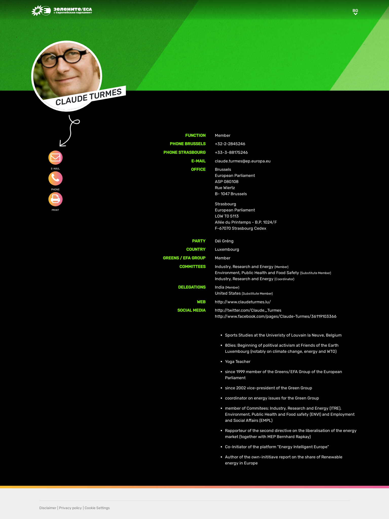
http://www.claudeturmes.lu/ (243, 301)
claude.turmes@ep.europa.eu (243, 161)
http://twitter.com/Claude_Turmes (248, 310)
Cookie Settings (97, 508)
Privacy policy (70, 508)
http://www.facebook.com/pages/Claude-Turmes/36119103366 (276, 316)
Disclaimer (47, 508)
